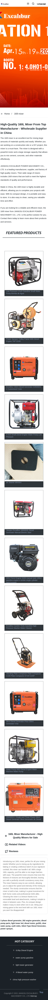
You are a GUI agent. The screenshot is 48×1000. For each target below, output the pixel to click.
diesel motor (29, 923)
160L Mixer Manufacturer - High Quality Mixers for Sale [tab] (24, 836)
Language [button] (41, 4)
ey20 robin (16, 926)
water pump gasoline (25, 958)
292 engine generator (31, 921)
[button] (28, 3)
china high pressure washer (24, 979)
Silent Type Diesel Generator (34, 926)
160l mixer (19, 114)
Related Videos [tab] (15, 844)
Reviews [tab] (11, 851)
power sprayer (7, 929)
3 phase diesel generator (11, 921)
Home (7, 114)
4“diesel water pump (24, 972)
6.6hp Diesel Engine (24, 950)
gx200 (38, 923)
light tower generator (24, 965)
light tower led (17, 923)
